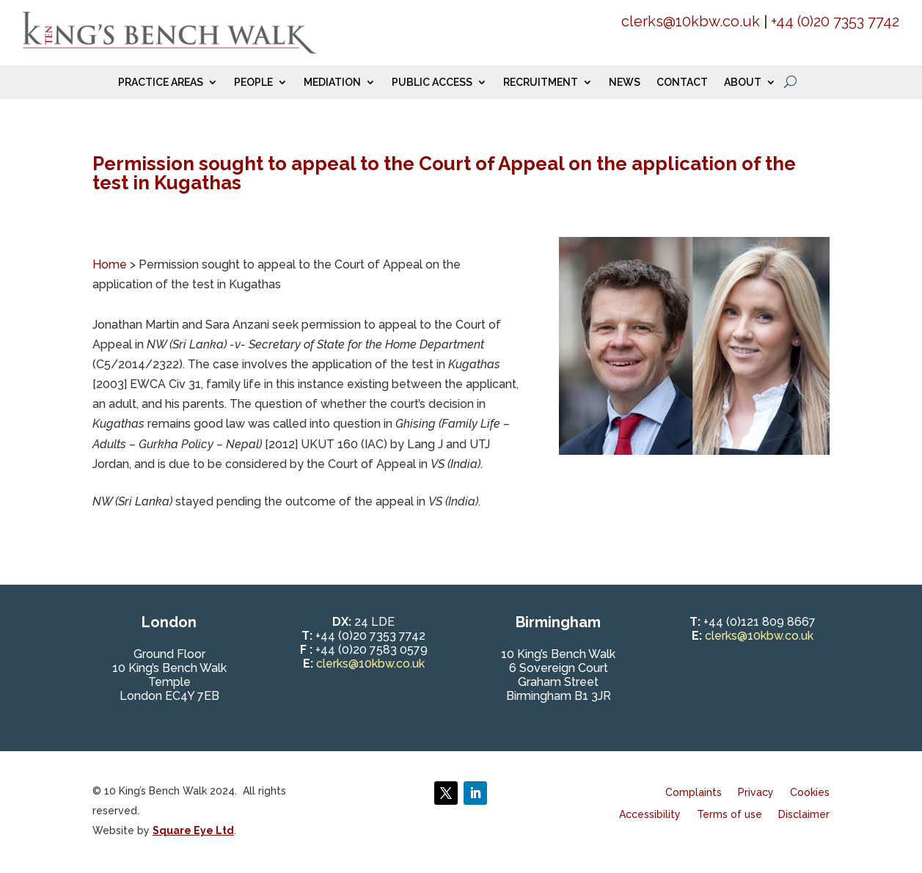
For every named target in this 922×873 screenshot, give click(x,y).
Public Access (432, 82)
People (253, 82)
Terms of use (729, 814)
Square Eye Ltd (193, 830)
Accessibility (650, 814)
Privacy (756, 792)
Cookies (810, 792)
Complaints (693, 792)
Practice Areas (160, 82)
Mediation (332, 82)
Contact (682, 82)
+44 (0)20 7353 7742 (835, 21)
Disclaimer (804, 814)
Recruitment (540, 82)
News (624, 82)
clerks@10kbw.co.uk (690, 21)
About (742, 82)
